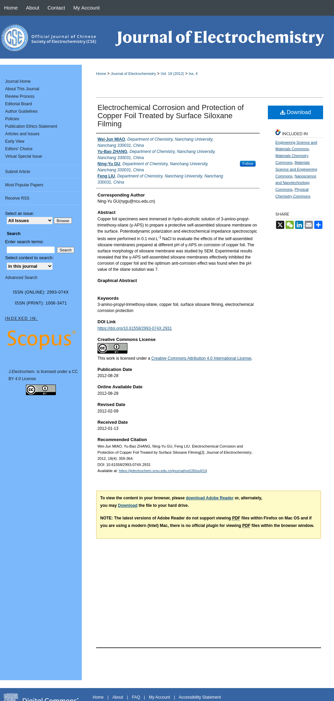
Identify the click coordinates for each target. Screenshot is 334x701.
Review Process (19, 96)
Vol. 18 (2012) (172, 74)
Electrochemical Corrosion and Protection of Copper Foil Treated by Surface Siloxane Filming (170, 115)
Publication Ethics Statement (31, 126)
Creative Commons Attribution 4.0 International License (201, 358)
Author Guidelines (21, 111)
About (117, 697)
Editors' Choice (18, 148)
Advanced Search (21, 277)
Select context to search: (29, 257)
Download (295, 112)
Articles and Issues (22, 133)
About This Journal (22, 89)
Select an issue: (19, 213)
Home (101, 74)
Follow (247, 163)
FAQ (136, 697)
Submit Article (17, 171)
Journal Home (18, 81)
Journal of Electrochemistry (133, 74)
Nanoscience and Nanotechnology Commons (295, 183)
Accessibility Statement (200, 697)
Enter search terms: (24, 241)
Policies (12, 118)
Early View (14, 141)
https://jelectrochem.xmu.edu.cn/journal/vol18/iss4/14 (163, 471)
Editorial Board (18, 104)
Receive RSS (17, 198)
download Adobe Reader (209, 498)
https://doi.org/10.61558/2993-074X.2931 (134, 328)
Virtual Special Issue (23, 156)
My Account (159, 697)
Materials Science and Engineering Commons (296, 169)
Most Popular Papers (24, 185)
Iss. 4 (193, 74)
